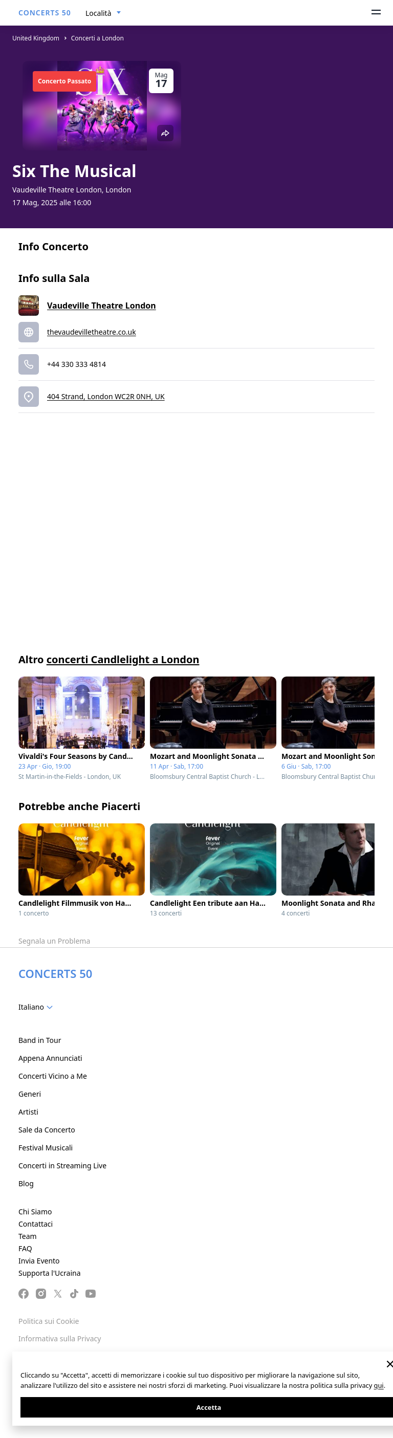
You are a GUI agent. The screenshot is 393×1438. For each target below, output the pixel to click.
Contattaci (35, 1224)
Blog (26, 1183)
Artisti (28, 1112)
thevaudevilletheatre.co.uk (91, 332)
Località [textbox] (98, 13)
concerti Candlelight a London (123, 659)
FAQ (25, 1248)
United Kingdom (35, 38)
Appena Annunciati (50, 1058)
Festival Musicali (45, 1147)
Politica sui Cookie (48, 1321)
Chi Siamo (35, 1211)
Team (27, 1236)
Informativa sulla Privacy (59, 1338)
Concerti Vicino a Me (52, 1076)
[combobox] (103, 13)
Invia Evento (39, 1261)
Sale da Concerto (46, 1130)
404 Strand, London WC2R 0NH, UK (106, 396)
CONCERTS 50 (44, 12)
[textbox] (37, 1007)
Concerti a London (97, 38)
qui (379, 1385)
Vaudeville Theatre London (101, 305)
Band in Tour (39, 1040)
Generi (29, 1094)
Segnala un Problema (54, 941)
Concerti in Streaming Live (62, 1165)
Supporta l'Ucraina (49, 1273)
